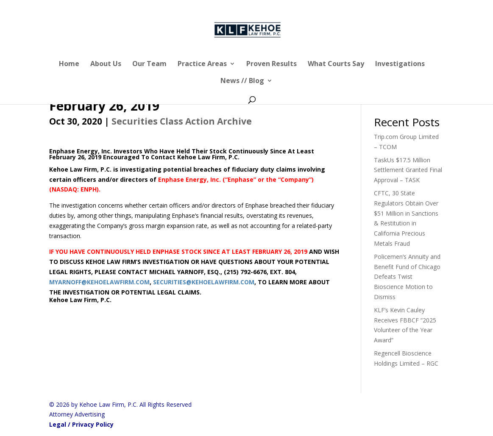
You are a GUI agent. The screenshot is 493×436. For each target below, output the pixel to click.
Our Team (149, 64)
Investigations (400, 64)
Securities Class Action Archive (181, 121)
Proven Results (271, 64)
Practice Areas (202, 64)
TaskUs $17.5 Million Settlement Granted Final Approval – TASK (408, 170)
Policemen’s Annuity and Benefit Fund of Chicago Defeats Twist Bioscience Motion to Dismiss (407, 277)
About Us (105, 64)
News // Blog (242, 81)
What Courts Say (336, 64)
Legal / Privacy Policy (81, 424)
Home (69, 64)
